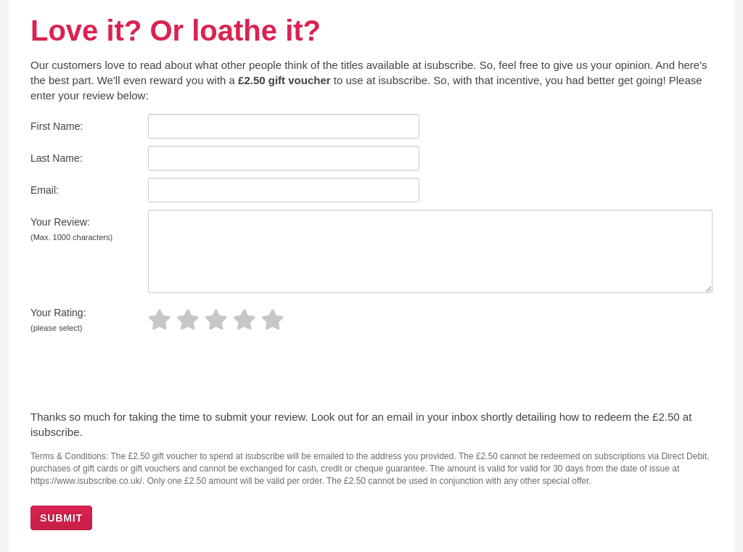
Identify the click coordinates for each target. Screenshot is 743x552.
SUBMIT (61, 518)
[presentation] (130, 373)
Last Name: (56, 158)
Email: (44, 190)
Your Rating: (58, 319)
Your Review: (71, 229)
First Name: (56, 126)
